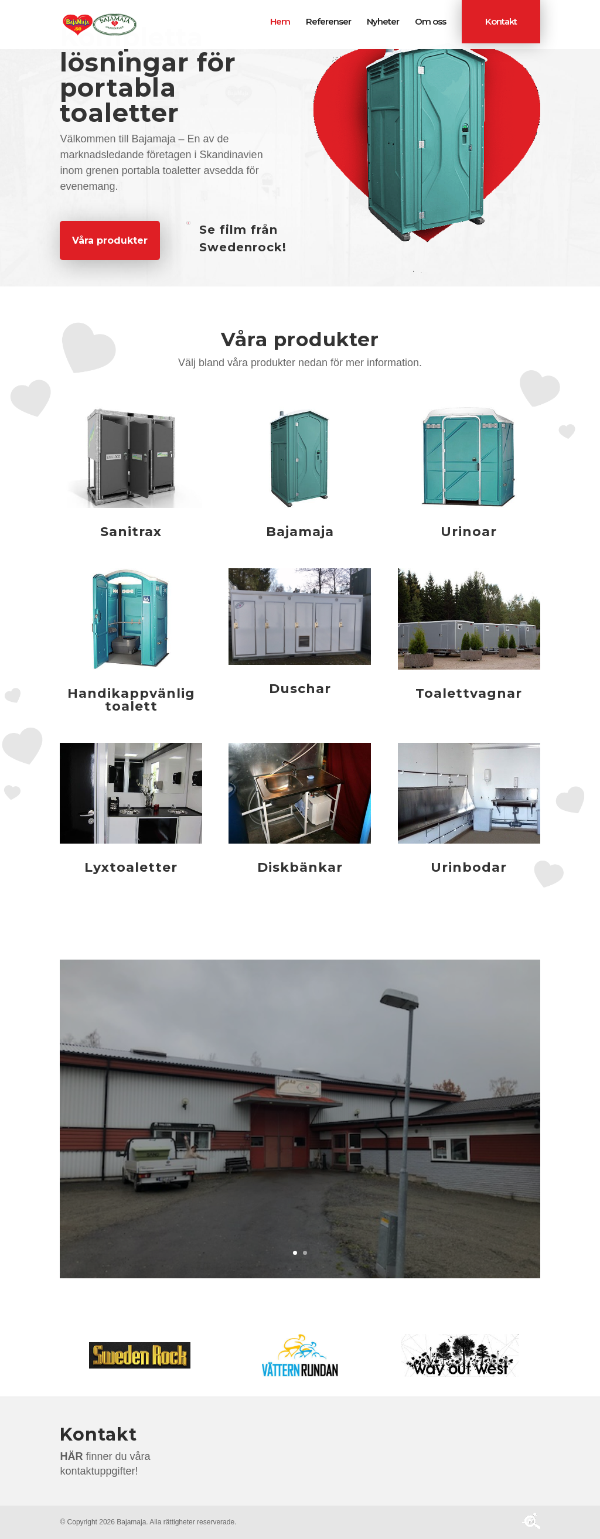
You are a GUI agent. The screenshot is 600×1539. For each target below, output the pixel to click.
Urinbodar (469, 867)
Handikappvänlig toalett (131, 699)
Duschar (300, 689)
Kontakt (501, 21)
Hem (280, 22)
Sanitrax (131, 532)
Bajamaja (300, 532)
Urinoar (469, 532)
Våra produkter (110, 240)
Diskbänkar (300, 867)
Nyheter (383, 22)
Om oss (430, 22)
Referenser (328, 22)
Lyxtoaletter (131, 867)
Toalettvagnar (468, 693)
